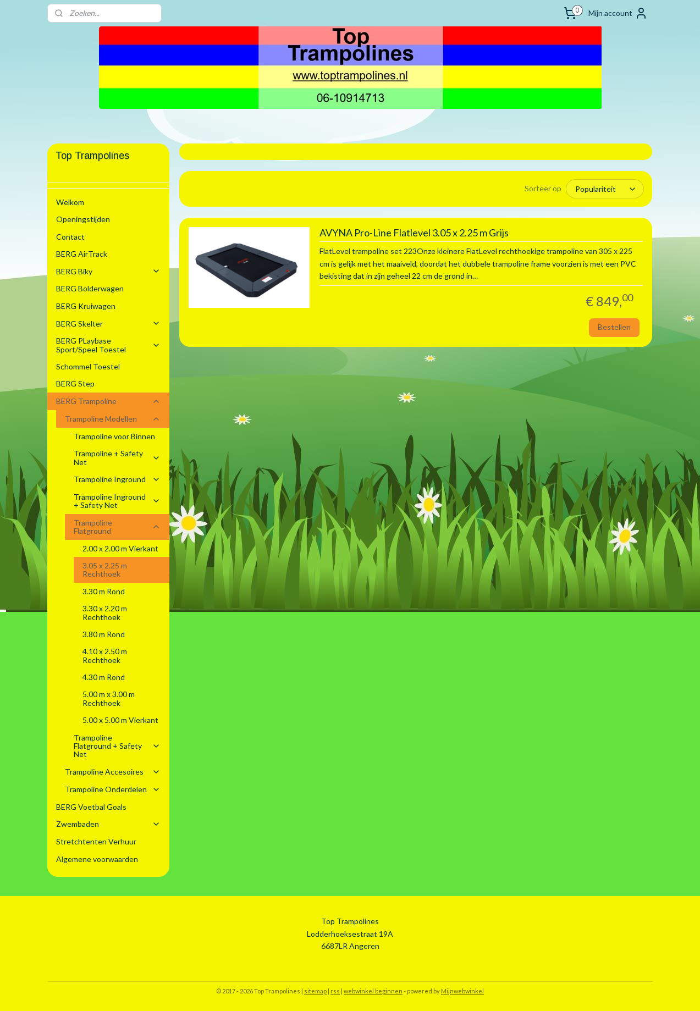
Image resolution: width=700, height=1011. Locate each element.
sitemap (315, 991)
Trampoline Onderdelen (113, 789)
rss (335, 991)
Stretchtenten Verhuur (96, 841)
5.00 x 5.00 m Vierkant (120, 720)
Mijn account (618, 13)
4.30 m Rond (103, 677)
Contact (70, 236)
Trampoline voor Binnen (114, 436)
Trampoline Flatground (117, 526)
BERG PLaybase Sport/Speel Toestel (108, 344)
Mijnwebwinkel (462, 991)
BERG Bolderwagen (90, 288)
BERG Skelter (108, 323)
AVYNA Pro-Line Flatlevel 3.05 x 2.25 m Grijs (414, 233)
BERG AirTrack (81, 253)
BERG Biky (108, 271)
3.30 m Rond (103, 591)
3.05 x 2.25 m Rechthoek (104, 569)
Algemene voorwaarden (97, 859)
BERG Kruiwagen (85, 306)
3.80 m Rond (103, 634)
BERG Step (75, 383)
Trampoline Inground (117, 479)
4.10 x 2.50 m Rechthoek (104, 655)
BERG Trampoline (108, 401)
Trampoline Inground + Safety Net (117, 501)
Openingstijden (83, 219)
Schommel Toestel (88, 366)
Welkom (70, 202)
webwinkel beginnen (373, 991)
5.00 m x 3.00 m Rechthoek (108, 698)
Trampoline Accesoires (113, 771)
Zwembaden (108, 823)
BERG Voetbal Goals (91, 806)
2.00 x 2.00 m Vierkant (120, 548)
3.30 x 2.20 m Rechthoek (104, 612)
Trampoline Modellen (113, 418)
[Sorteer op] (605, 189)
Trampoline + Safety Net (117, 457)
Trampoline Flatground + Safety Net (117, 746)
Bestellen (614, 327)
